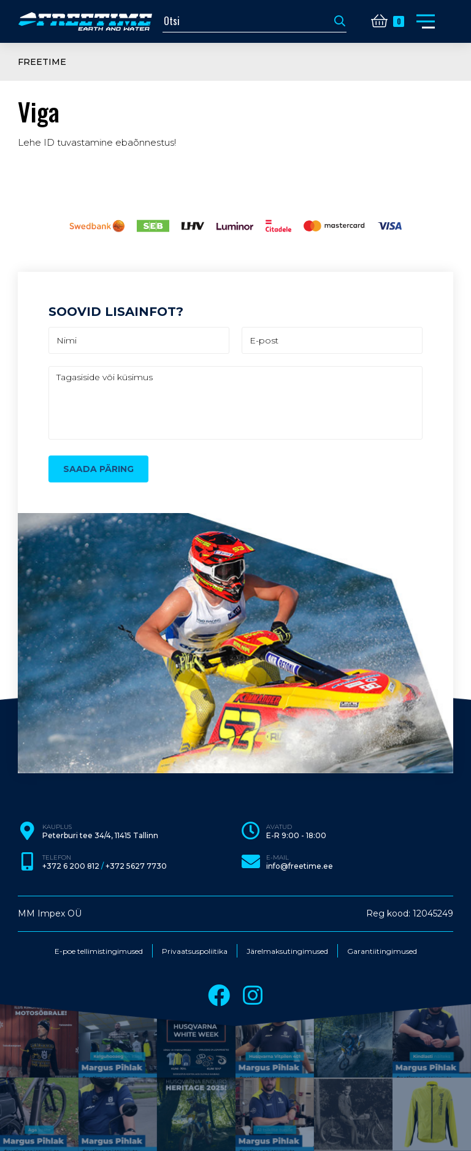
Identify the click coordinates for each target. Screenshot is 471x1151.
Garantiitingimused (382, 951)
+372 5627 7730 (136, 866)
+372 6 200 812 (70, 866)
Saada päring (98, 468)
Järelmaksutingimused (287, 951)
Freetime (42, 61)
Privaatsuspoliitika (195, 951)
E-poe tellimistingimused (99, 951)
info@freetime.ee (299, 866)
